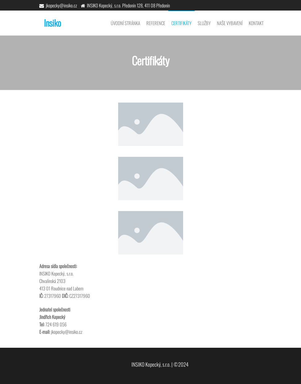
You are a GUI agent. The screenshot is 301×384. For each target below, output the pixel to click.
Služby (204, 23)
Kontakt (256, 23)
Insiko (52, 22)
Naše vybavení (230, 23)
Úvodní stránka (125, 23)
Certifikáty (181, 23)
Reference (155, 23)
